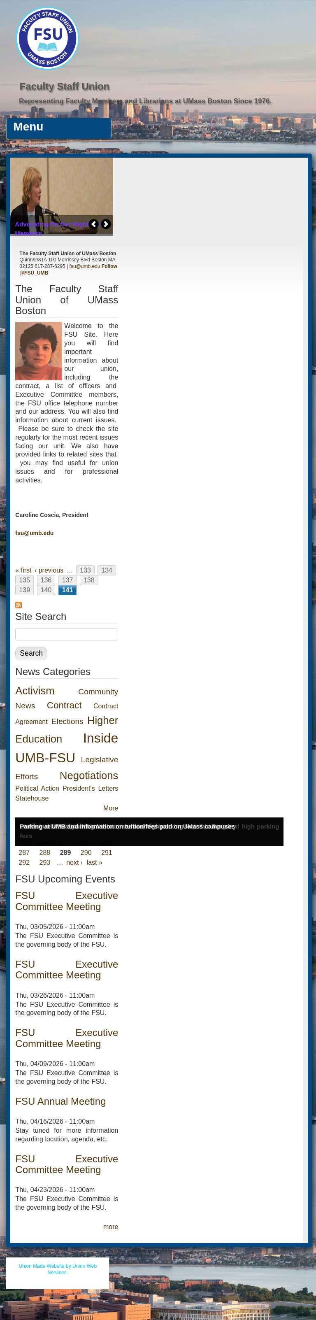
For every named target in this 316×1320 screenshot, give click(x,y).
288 (45, 852)
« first (23, 570)
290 (86, 852)
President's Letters (90, 788)
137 (67, 580)
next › (74, 862)
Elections (67, 721)
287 (24, 852)
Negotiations (89, 775)
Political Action (37, 788)
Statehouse (32, 798)
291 (106, 852)
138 (89, 580)
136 (46, 580)
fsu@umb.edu (85, 266)
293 (45, 862)
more (110, 1226)
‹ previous (49, 570)
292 (24, 862)
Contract (64, 705)
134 (106, 570)
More (110, 808)
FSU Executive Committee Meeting (66, 901)
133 (85, 570)
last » (94, 862)
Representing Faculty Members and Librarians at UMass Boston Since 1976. (145, 101)
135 (24, 580)
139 (24, 590)
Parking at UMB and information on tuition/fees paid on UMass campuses (127, 826)
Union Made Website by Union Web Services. (58, 1269)
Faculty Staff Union (64, 86)
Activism (34, 690)
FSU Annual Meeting (60, 1101)
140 (46, 590)
